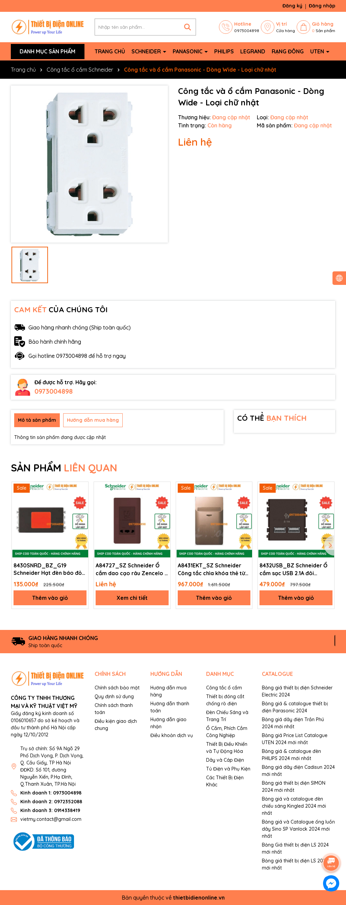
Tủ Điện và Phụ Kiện (228, 769)
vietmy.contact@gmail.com (50, 819)
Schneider (146, 51)
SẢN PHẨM (64, 467)
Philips (224, 51)
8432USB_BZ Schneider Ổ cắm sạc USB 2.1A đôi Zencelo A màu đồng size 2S (293, 569)
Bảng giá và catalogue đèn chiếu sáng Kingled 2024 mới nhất (294, 806)
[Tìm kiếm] (187, 27)
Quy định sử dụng (114, 696)
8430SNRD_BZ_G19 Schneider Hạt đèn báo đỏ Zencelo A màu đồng (48, 569)
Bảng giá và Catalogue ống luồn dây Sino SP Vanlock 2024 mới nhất (298, 829)
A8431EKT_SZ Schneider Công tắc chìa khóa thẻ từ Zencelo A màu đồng (211, 569)
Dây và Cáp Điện (225, 760)
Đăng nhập (322, 6)
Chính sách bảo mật (117, 688)
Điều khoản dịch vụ (171, 735)
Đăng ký (292, 6)
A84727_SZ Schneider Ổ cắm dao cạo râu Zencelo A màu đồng (132, 569)
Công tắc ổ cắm (224, 688)
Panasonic (188, 51)
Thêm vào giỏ (50, 597)
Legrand (252, 51)
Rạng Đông (288, 51)
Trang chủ (110, 51)
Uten (317, 51)
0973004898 (53, 391)
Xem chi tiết (132, 597)
